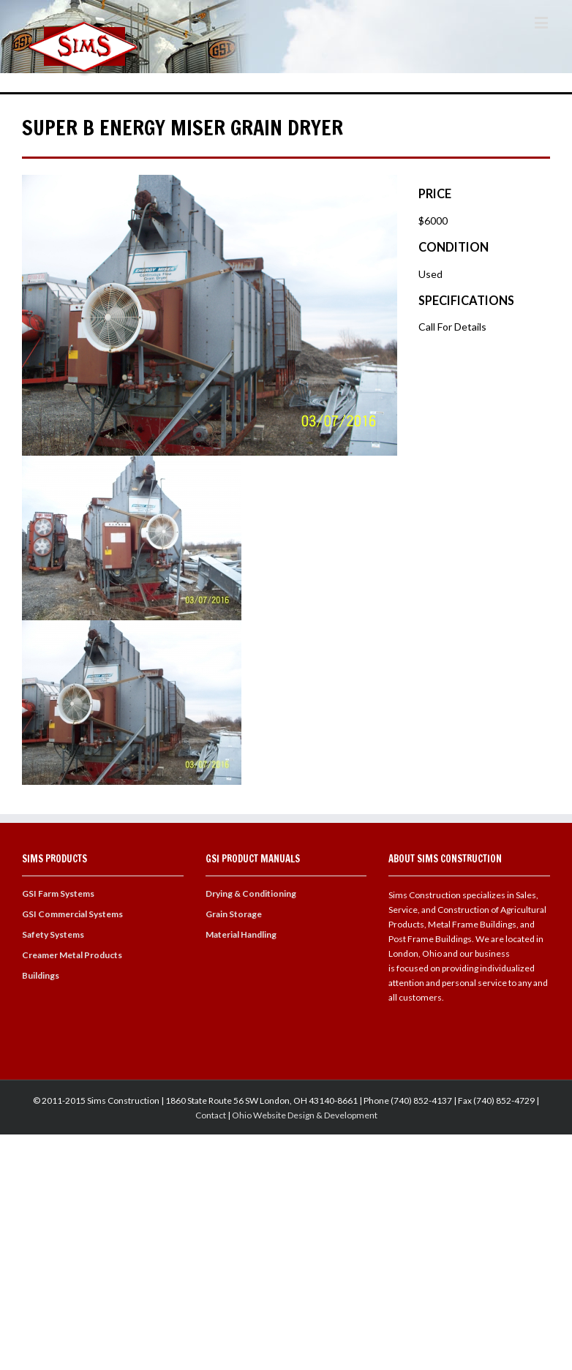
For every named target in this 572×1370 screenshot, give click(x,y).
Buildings (40, 975)
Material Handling (241, 934)
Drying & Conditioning (251, 893)
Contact (210, 1115)
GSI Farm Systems (58, 893)
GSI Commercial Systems (72, 913)
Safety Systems (53, 934)
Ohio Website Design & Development (304, 1115)
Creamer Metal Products (72, 954)
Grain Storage (234, 913)
